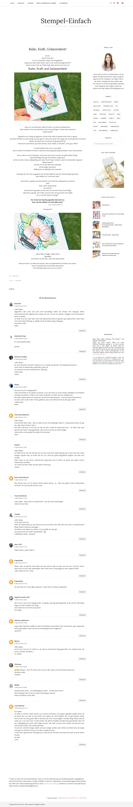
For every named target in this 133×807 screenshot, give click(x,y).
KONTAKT (83, 798)
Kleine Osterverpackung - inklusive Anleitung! (111, 254)
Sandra (17, 445)
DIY (117, 106)
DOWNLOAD (114, 130)
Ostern (116, 110)
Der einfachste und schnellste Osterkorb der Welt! (112, 245)
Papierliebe (18, 560)
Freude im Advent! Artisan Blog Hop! (113, 215)
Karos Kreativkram (21, 477)
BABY (118, 118)
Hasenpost (106, 205)
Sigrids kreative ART (22, 597)
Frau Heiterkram (20, 496)
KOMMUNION (115, 126)
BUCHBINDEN (103, 130)
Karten (18, 281)
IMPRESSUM (62, 798)
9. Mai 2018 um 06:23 (20, 600)
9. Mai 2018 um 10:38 (20, 623)
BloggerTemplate (40, 804)
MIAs (118, 114)
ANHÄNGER (104, 126)
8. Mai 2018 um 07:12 (20, 306)
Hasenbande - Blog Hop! (110, 235)
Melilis (16, 685)
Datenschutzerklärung (51, 784)
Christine (17, 664)
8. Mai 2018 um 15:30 (20, 517)
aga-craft (18, 544)
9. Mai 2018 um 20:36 (20, 667)
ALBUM (95, 118)
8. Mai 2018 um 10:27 (20, 417)
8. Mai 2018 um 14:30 (20, 480)
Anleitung (97, 106)
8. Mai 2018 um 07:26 (20, 338)
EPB (94, 122)
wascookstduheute (21, 415)
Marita (16, 641)
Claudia (17, 514)
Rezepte (111, 114)
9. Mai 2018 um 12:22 (20, 643)
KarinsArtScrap (20, 336)
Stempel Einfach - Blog (21, 804)
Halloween (102, 122)
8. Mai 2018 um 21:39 (20, 563)
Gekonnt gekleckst (21, 620)
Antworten (82, 331)
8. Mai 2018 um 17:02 (20, 547)
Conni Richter (19, 706)
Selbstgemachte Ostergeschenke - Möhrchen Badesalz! (112, 225)
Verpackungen (106, 102)
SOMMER (103, 118)
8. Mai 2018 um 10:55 (20, 447)
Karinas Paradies (20, 357)
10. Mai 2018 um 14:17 (21, 708)
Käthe (16, 385)
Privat (95, 126)
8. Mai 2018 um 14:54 (20, 498)
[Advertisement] (108, 296)
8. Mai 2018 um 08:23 (20, 387)
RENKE (116, 102)
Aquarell (96, 110)
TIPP (94, 130)
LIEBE (95, 114)
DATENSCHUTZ (73, 798)
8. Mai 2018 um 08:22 (20, 359)
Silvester (112, 122)
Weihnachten (108, 106)
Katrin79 (17, 304)
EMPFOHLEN (107, 110)
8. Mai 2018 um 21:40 (20, 583)
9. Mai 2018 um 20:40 (20, 687)
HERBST (111, 118)
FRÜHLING (103, 114)
